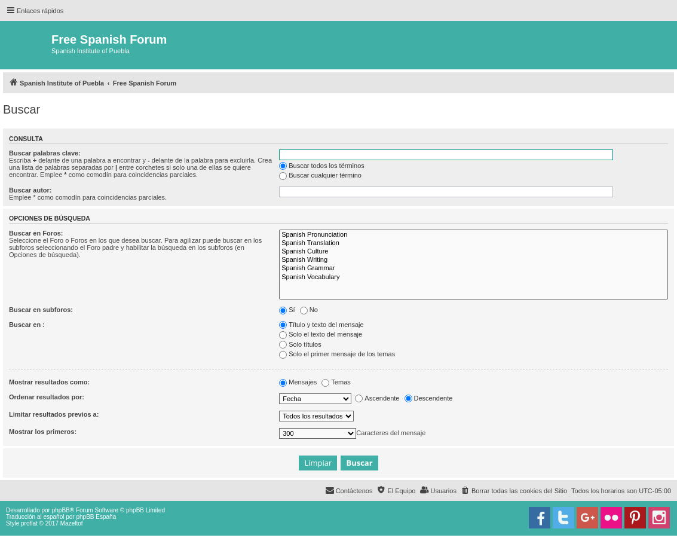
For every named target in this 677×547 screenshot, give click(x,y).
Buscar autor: (30, 190)
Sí (287, 309)
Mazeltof (71, 523)
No (309, 309)
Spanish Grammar (473, 268)
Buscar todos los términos (321, 165)
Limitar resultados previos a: (54, 414)
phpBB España (96, 517)
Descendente (429, 398)
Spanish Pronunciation (473, 235)
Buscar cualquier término (320, 175)
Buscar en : (27, 324)
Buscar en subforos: (41, 309)
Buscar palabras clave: (45, 153)
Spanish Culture (473, 251)
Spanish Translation (473, 243)
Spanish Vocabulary (473, 277)
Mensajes (298, 382)
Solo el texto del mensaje (320, 334)
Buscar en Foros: (36, 233)
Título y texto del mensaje (321, 324)
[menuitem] (514, 491)
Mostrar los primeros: (42, 431)
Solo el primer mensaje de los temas (337, 353)
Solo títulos (300, 344)
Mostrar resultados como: (49, 382)
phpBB (61, 510)
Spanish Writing (473, 260)
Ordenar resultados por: (46, 397)
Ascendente (377, 398)
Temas (335, 382)
